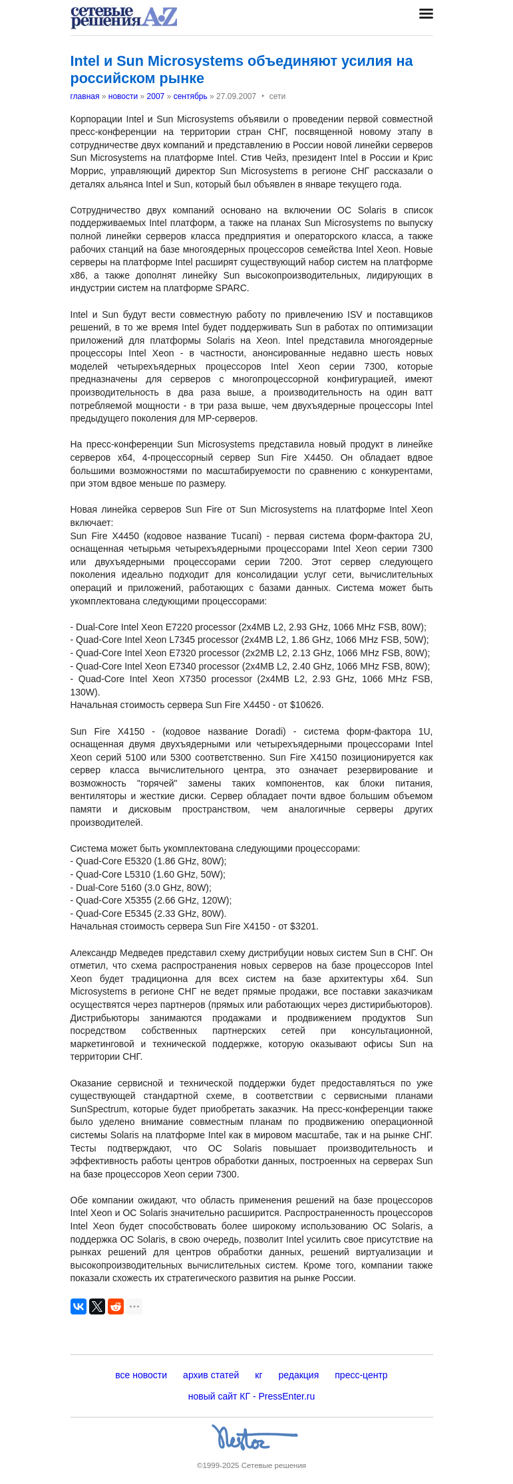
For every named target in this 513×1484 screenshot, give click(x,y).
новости (123, 96)
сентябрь (191, 96)
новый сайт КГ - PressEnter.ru (251, 1396)
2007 (156, 96)
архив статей (211, 1375)
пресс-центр (361, 1375)
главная (85, 96)
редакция (299, 1375)
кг (258, 1375)
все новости (141, 1375)
